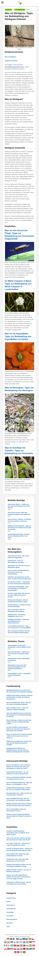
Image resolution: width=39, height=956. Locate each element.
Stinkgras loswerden (11, 60)
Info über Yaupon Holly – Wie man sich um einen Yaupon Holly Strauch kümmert (19, 595)
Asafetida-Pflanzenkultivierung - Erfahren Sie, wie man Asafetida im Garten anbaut (18, 788)
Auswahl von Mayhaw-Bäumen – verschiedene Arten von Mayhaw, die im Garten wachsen (17, 832)
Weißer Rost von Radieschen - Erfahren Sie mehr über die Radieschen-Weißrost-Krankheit (19, 743)
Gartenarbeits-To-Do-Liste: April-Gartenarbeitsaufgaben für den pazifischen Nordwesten (17, 666)
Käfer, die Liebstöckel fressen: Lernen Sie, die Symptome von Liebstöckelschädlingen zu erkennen (18, 714)
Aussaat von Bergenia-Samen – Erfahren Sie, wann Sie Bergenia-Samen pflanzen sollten (19, 849)
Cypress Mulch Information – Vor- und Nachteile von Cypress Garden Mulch (17, 772)
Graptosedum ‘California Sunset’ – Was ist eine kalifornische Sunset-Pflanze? (18, 883)
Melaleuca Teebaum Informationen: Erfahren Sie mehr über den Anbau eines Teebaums (19, 804)
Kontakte (11, 936)
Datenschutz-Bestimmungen (22, 936)
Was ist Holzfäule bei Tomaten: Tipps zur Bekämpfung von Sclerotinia (19, 450)
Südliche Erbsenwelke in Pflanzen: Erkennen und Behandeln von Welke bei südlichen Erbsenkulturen (19, 697)
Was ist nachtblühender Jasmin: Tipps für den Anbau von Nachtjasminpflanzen (18, 703)
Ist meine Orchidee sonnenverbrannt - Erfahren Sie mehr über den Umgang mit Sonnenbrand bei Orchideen (18, 729)
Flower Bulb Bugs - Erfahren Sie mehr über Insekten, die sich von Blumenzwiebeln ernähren (18, 721)
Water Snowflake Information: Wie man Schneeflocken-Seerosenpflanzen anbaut (18, 799)
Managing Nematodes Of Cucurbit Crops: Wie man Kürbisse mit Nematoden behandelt (19, 691)
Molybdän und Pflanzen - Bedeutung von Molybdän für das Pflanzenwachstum (18, 621)
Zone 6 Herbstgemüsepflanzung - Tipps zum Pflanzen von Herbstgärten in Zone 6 (19, 783)
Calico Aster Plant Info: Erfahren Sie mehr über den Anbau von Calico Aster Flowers (18, 838)
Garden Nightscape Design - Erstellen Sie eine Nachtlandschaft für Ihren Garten (19, 536)
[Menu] (2, 2)
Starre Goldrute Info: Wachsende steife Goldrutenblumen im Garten (17, 854)
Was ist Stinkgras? (10, 56)
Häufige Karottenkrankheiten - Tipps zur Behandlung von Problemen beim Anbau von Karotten (19, 527)
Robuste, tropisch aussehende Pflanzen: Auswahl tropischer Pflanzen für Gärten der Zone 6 (19, 816)
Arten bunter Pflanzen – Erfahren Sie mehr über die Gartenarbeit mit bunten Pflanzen (19, 506)
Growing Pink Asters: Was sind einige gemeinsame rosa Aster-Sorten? (17, 860)
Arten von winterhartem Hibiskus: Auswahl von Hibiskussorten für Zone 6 (18, 778)
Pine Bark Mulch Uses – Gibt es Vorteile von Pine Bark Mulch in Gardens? (19, 794)
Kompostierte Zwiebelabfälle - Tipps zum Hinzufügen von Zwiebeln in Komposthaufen (18, 588)
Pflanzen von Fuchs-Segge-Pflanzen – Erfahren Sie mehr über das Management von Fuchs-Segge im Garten (18, 876)
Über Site (31, 934)
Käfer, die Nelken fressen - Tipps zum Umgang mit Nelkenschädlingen (17, 708)
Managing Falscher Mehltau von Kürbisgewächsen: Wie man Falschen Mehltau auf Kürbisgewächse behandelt (17, 750)
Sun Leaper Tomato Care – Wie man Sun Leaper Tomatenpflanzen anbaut (18, 844)
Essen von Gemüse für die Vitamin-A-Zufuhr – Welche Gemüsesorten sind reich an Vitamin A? (19, 736)
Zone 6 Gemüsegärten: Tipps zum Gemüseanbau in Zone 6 (16, 809)
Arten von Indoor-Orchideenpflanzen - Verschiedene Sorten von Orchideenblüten (19, 572)
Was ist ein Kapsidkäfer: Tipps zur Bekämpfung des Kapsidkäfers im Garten (18, 336)
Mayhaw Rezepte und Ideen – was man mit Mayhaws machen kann (18, 870)
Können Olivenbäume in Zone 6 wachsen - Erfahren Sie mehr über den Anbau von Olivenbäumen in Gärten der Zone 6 (18, 766)
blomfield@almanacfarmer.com (14, 67)
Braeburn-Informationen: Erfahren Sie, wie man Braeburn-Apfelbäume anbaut (18, 865)
